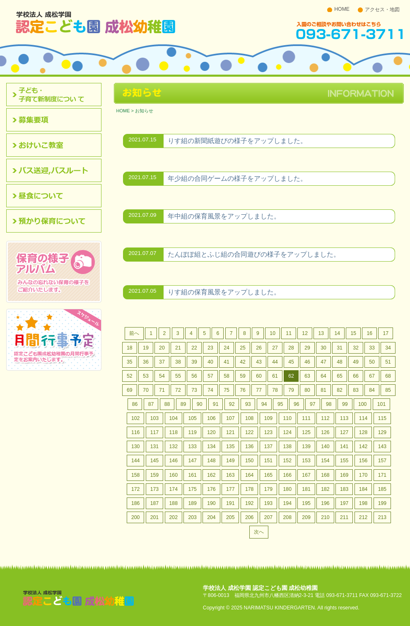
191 (230, 503)
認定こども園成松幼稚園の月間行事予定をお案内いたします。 (53, 340)
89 (183, 404)
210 (325, 517)
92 (232, 404)
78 (275, 390)
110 (287, 418)
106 (211, 418)
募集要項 (56, 119)
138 (287, 446)
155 (344, 460)
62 (291, 376)
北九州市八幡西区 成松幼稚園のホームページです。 (95, 22)
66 (356, 376)
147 (192, 460)
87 (151, 404)
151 (268, 460)
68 (388, 376)
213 (382, 517)
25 (243, 348)
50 (372, 362)
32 (356, 348)
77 (259, 390)
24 (226, 348)
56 (194, 376)
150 (249, 460)
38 (178, 362)
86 (135, 404)
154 (325, 460)
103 (154, 418)
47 (323, 362)
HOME (342, 9)
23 (210, 348)
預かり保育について (56, 221)
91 (216, 404)
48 (339, 362)
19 (146, 348)
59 (243, 376)
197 (344, 503)
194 (287, 503)
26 (259, 348)
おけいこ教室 (56, 145)
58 (226, 376)
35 (130, 362)
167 (306, 475)
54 (162, 376)
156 (363, 460)
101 (381, 404)
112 (325, 418)
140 (325, 446)
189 (192, 503)
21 (178, 348)
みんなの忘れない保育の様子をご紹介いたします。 (53, 272)
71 (162, 390)
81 (323, 390)
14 (337, 333)
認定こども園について (56, 94)
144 (135, 460)
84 (372, 390)
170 (363, 475)
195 (306, 503)
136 (249, 446)
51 (388, 362)
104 (173, 418)
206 (249, 517)
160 (173, 475)
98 (329, 404)
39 (194, 362)
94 (264, 404)
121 (230, 432)
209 (306, 517)
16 (369, 333)
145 (154, 460)
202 (173, 517)
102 (135, 418)
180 (287, 489)
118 (173, 432)
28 (291, 348)
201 (154, 517)
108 (249, 418)
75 (226, 390)
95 (280, 404)
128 (363, 432)
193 (268, 503)
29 (307, 348)
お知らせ (144, 110)
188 (173, 503)
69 (130, 390)
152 (287, 460)
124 (287, 432)
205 (230, 517)
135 (230, 446)
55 (178, 376)
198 (363, 503)
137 (268, 446)
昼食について (56, 195)
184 (363, 489)
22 (194, 348)
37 (162, 362)
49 (356, 362)
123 (268, 432)
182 (325, 489)
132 (173, 446)
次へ (259, 532)
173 (154, 489)
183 (344, 489)
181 (306, 489)
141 (344, 446)
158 (135, 475)
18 (130, 348)
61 (275, 376)
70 (146, 390)
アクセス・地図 (382, 9)
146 (173, 460)
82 (339, 390)
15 (353, 333)
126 (325, 432)
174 (173, 489)
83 (356, 390)
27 (275, 348)
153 (306, 460)
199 (382, 503)
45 (291, 362)
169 (344, 475)
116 (135, 432)
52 (130, 376)
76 (243, 390)
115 (382, 418)
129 (382, 432)
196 (325, 503)
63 (307, 376)
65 (339, 376)
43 (259, 362)
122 (249, 432)
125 (306, 432)
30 (323, 348)
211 (344, 517)
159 (154, 475)
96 (296, 404)
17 (385, 333)
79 (291, 390)
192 (249, 503)
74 (210, 390)
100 (362, 404)
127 (344, 432)
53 (146, 376)
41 (226, 362)
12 (305, 333)
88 (167, 404)
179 (268, 489)
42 (243, 362)
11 (289, 333)
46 (307, 362)
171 (382, 475)
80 (307, 390)
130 (135, 446)
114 (363, 418)
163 (230, 475)
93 (248, 404)
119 (192, 432)
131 (154, 446)
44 (275, 362)
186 (135, 503)
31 (339, 348)
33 (372, 348)
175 (192, 489)
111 (306, 418)
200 (135, 517)
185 (382, 489)
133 (192, 446)
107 (230, 418)
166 (287, 475)
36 (146, 362)
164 (249, 475)
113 (344, 418)
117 (154, 432)
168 (325, 475)
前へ (134, 333)
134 (211, 446)
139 (306, 446)
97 (313, 404)
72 (178, 390)
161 (192, 475)
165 (268, 475)
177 (230, 489)
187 (154, 503)
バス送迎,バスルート (56, 170)
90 (200, 404)
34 (388, 348)
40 (210, 362)
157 (382, 460)
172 (135, 489)
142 (363, 446)
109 (268, 418)
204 (211, 517)
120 (211, 432)
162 (211, 475)
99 (345, 404)
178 (249, 489)
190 (211, 503)
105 (192, 418)
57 (210, 376)
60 (259, 376)
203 (192, 517)
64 (323, 376)
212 (363, 517)
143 (382, 446)
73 (194, 390)
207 (268, 517)
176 (211, 489)
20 (162, 348)
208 (287, 517)
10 (272, 333)
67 (372, 376)
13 (321, 333)
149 (230, 460)
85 (388, 390)
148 (211, 460)
